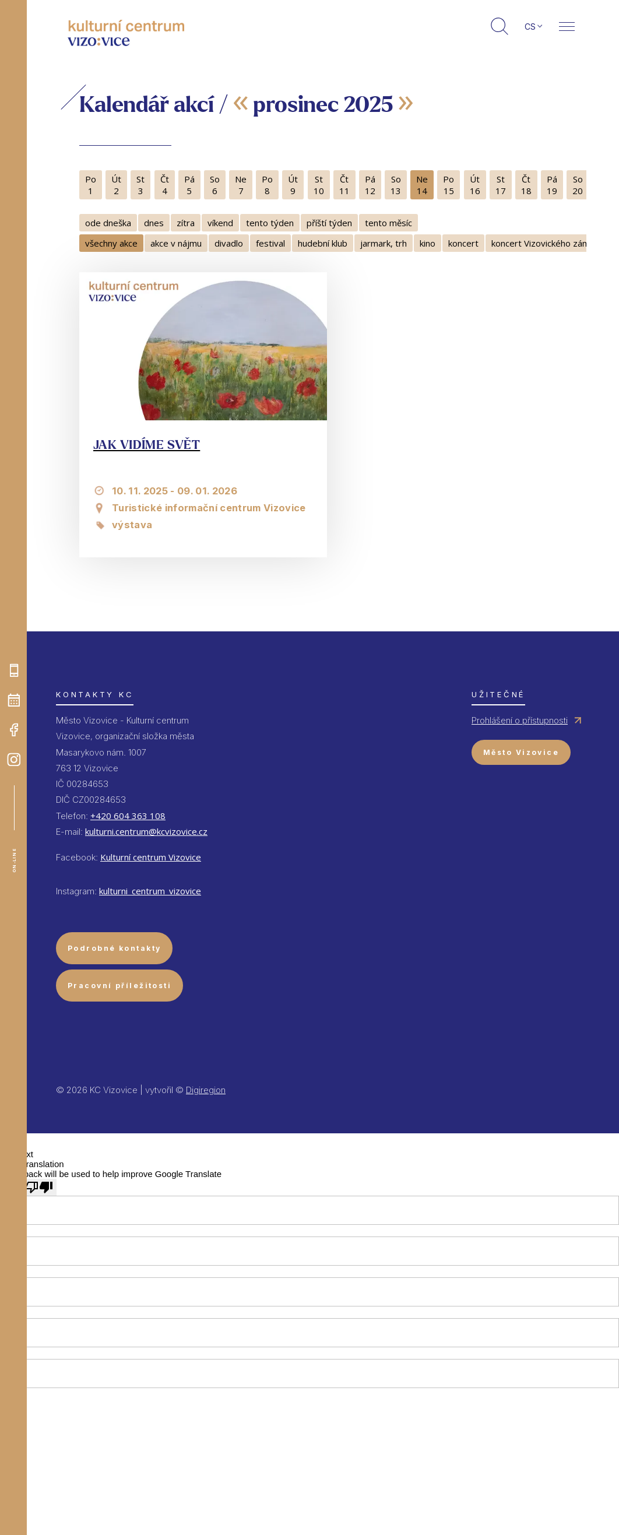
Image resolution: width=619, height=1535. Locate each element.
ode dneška (108, 223)
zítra (186, 223)
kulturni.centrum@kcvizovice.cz (146, 831)
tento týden (270, 223)
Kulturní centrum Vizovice (150, 857)
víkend (220, 223)
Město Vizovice (521, 752)
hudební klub (322, 243)
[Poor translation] (39, 1187)
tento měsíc (388, 223)
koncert (463, 243)
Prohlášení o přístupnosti (520, 720)
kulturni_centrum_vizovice (150, 891)
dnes (154, 223)
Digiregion (206, 1089)
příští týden (329, 223)
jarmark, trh (383, 243)
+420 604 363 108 (128, 815)
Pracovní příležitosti (119, 985)
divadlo (228, 243)
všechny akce (111, 243)
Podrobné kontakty (114, 948)
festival (270, 243)
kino (427, 243)
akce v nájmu (176, 243)
